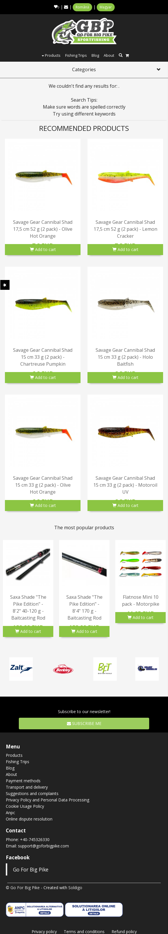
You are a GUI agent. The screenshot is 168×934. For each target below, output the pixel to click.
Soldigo (75, 887)
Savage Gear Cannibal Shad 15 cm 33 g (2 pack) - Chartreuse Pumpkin (42, 357)
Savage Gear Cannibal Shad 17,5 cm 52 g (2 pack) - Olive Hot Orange (42, 229)
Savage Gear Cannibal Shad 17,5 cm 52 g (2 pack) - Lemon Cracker (125, 229)
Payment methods (23, 780)
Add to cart (43, 249)
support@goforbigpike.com (43, 846)
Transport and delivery (27, 787)
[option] (28, 588)
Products (51, 55)
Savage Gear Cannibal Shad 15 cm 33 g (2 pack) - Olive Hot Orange (42, 485)
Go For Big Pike (30, 869)
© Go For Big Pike (23, 887)
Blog (95, 55)
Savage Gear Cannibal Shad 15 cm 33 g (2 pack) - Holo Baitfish (125, 357)
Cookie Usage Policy (25, 806)
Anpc (10, 812)
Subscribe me (84, 723)
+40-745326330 (35, 839)
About (109, 55)
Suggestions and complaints (32, 793)
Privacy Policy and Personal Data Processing (47, 800)
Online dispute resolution (29, 819)
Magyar (106, 7)
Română (82, 7)
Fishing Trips (76, 55)
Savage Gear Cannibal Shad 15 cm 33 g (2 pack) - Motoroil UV (125, 485)
